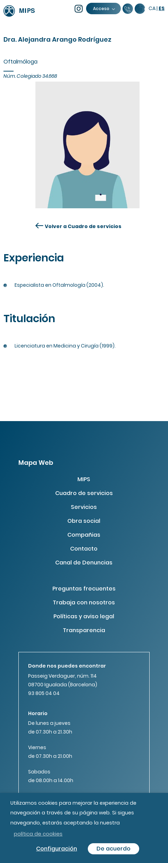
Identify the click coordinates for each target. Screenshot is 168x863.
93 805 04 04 (44, 693)
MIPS (83, 479)
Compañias (83, 535)
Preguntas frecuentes (84, 589)
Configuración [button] (56, 849)
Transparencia (84, 630)
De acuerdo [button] (113, 849)
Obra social (83, 521)
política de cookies (38, 833)
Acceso (104, 8)
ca (152, 8)
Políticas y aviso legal (83, 616)
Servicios (84, 507)
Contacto (84, 549)
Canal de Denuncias (83, 563)
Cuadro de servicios (84, 493)
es (162, 8)
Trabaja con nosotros (84, 602)
